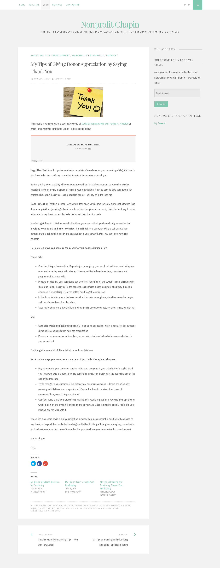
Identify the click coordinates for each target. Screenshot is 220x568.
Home (22, 4)
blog (36, 505)
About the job (40, 55)
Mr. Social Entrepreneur (76, 505)
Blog (46, 4)
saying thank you (56, 508)
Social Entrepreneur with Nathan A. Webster (88, 508)
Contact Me (73, 4)
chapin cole (45, 505)
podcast (42, 508)
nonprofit (114, 505)
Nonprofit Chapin (110, 24)
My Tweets (159, 123)
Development (61, 55)
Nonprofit (97, 55)
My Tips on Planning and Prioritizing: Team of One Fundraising (111, 485)
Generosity (79, 55)
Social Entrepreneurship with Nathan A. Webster (104, 123)
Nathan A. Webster (99, 505)
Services (57, 4)
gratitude (57, 505)
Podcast (112, 55)
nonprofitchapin (62, 79)
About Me (34, 4)
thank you (55, 511)
